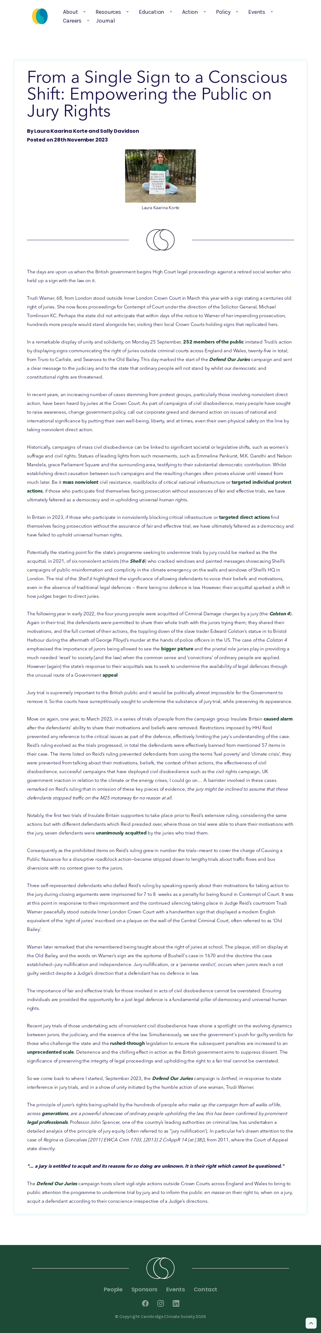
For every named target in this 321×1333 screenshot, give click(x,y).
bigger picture (177, 649)
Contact (205, 1289)
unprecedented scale (50, 1052)
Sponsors (144, 1289)
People (113, 1289)
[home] (40, 16)
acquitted (135, 833)
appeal (110, 675)
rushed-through (127, 1043)
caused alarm (278, 719)
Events (175, 1289)
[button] (73, 12)
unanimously (110, 833)
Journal (105, 20)
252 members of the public (213, 342)
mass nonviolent (81, 482)
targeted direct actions (244, 517)
